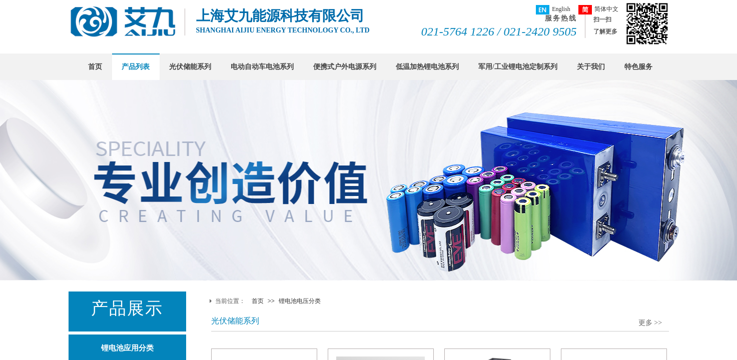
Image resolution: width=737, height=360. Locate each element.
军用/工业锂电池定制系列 (517, 66)
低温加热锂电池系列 (427, 66)
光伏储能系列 (190, 66)
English (553, 9)
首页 (95, 66)
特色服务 (638, 66)
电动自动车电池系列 (262, 66)
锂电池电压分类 (300, 301)
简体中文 (598, 9)
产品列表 (136, 66)
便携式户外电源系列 (344, 66)
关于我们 (591, 66)
